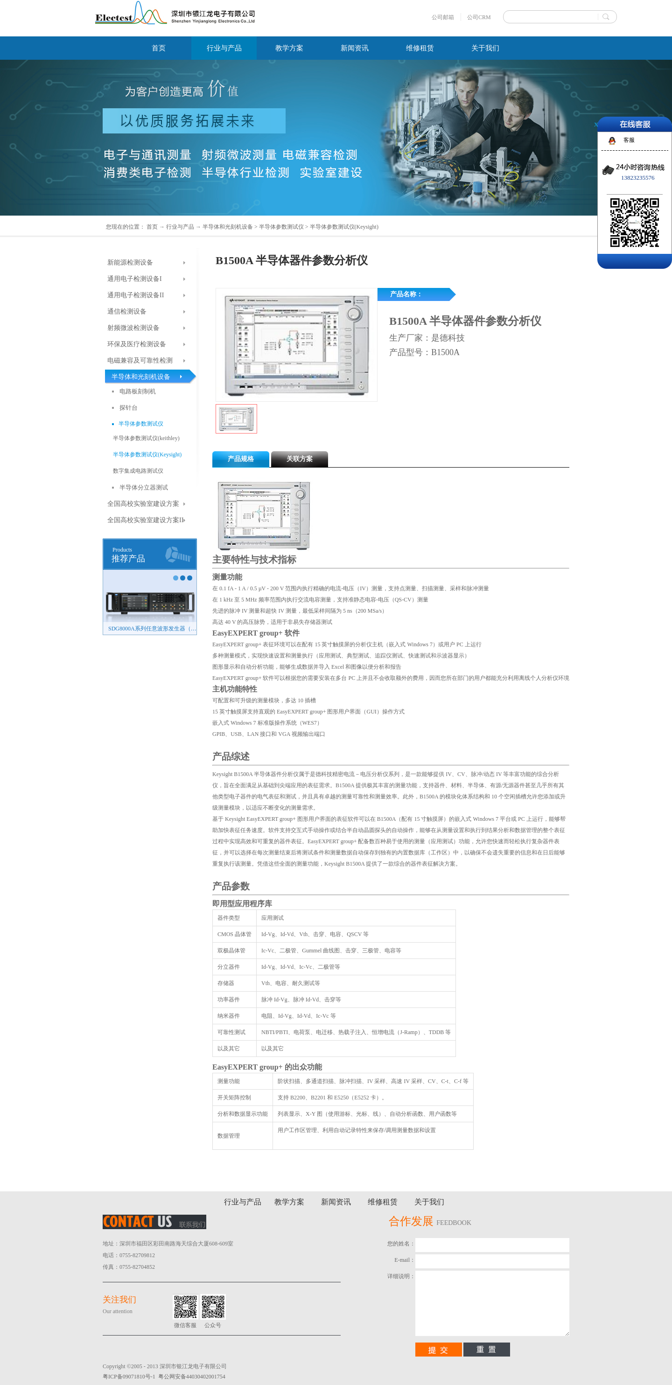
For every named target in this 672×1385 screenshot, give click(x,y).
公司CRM (479, 17)
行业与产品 (180, 227)
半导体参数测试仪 (281, 227)
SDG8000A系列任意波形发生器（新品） (152, 628)
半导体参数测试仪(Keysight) (344, 227)
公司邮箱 (443, 17)
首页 (159, 48)
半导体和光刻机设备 (228, 227)
